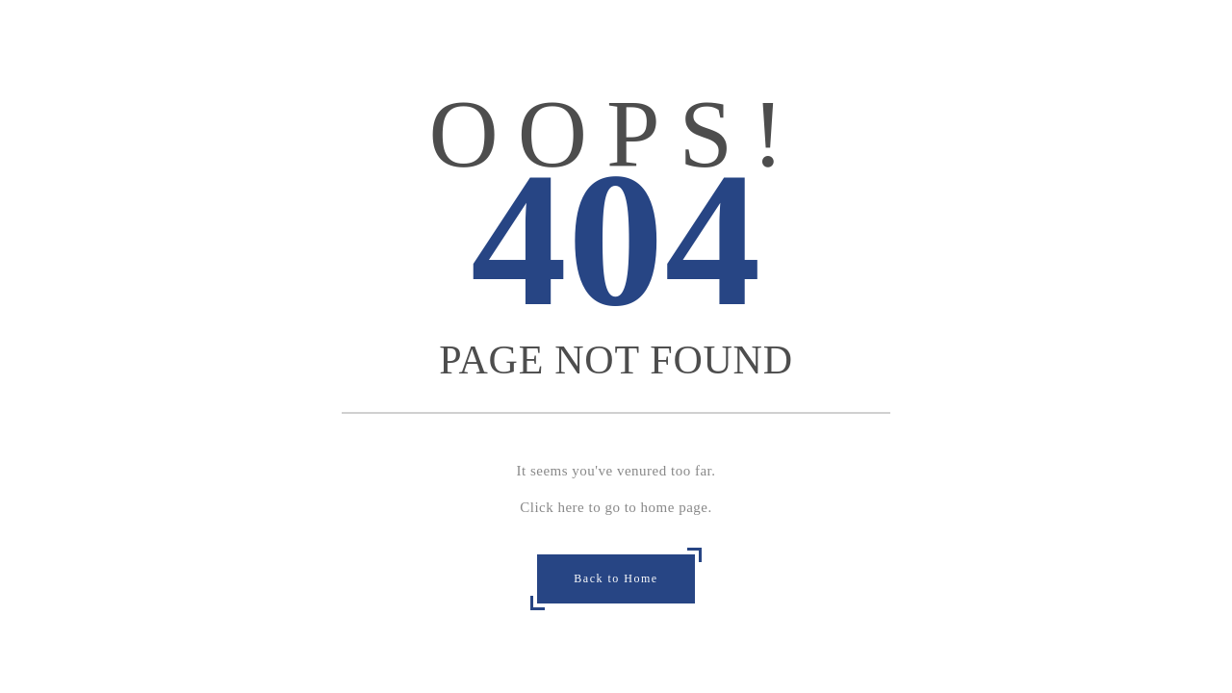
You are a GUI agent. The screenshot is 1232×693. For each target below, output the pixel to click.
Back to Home (615, 578)
